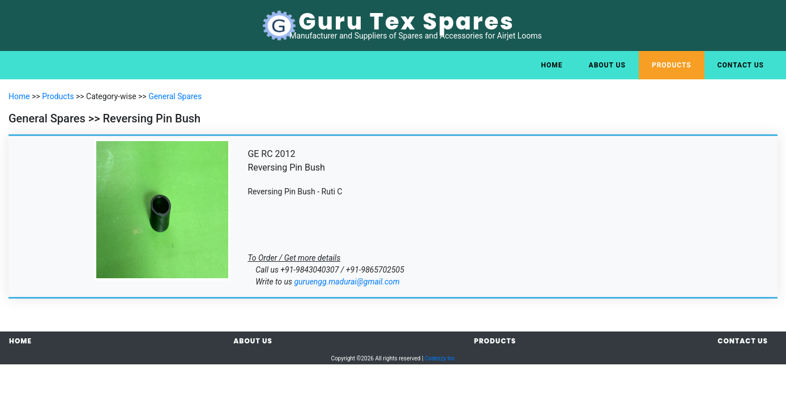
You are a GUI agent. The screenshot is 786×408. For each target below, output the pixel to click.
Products (671, 65)
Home (552, 65)
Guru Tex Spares (406, 21)
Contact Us (740, 65)
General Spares (175, 96)
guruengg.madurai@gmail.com (346, 281)
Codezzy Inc (440, 358)
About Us (607, 65)
